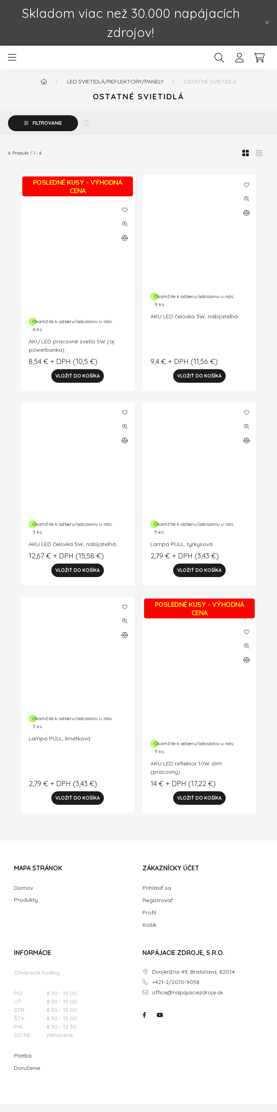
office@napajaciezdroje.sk (187, 1000)
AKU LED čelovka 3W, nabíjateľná (194, 324)
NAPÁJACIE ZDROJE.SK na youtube (160, 1023)
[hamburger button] (12, 62)
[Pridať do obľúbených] (125, 218)
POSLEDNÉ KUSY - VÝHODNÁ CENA (78, 194)
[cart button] (259, 62)
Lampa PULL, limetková (59, 746)
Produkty (26, 908)
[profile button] (239, 62)
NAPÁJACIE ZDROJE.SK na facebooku (144, 1023)
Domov (23, 896)
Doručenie (27, 1075)
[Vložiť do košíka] (77, 384)
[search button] (219, 62)
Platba (22, 1063)
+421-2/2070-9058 (175, 990)
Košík (149, 932)
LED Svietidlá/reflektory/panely (115, 89)
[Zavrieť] (267, 23)
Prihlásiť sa (156, 895)
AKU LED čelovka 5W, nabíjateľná (72, 552)
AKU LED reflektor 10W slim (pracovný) (186, 775)
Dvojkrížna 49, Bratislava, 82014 (193, 979)
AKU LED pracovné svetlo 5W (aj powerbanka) (72, 353)
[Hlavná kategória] (44, 89)
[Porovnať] (125, 246)
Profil (149, 920)
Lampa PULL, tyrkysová (181, 552)
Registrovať (157, 908)
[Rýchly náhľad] (125, 232)
